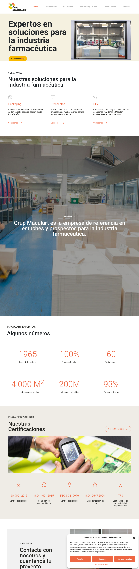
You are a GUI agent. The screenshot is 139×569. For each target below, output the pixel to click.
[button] (134, 537)
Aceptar (80, 559)
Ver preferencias (125, 559)
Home (35, 7)
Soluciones (68, 7)
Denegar (102, 559)
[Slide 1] (25, 58)
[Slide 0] (22, 58)
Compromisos (110, 7)
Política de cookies (101, 564)
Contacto (126, 7)
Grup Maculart (51, 7)
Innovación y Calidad (88, 7)
